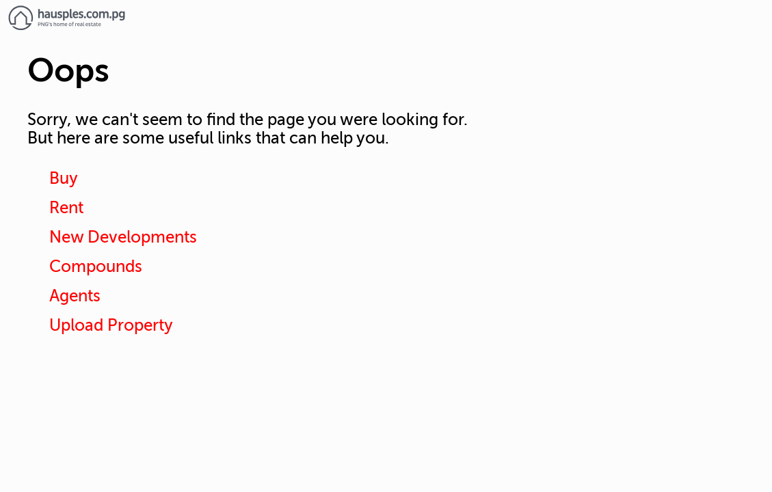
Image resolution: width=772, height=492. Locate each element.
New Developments (123, 237)
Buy (63, 178)
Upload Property (111, 325)
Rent (66, 208)
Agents (75, 296)
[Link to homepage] (386, 17)
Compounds (95, 267)
